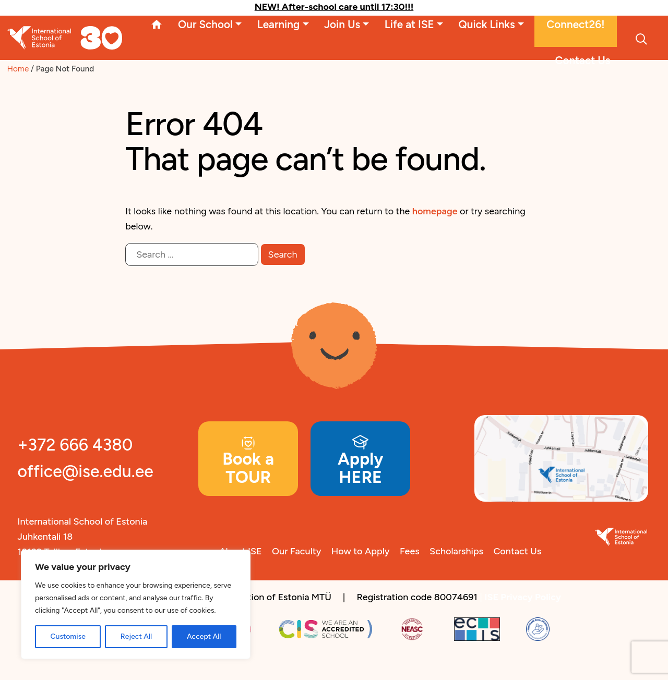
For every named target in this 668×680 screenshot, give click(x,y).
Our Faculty (296, 551)
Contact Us (582, 60)
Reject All (136, 636)
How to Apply (360, 551)
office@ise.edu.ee (85, 471)
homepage (435, 211)
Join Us (342, 24)
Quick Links (486, 24)
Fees (410, 551)
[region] (135, 604)
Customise (67, 636)
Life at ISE (409, 24)
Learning (278, 24)
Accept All (204, 636)
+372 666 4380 (75, 445)
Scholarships (456, 551)
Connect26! (575, 24)
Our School (205, 24)
